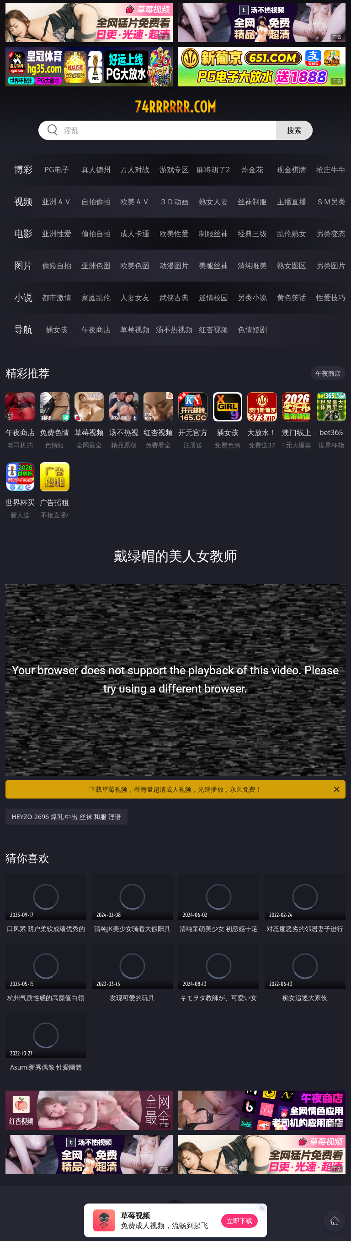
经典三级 (252, 234)
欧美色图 (134, 266)
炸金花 (252, 170)
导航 (23, 329)
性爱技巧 (331, 298)
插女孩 (57, 330)
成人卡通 (134, 234)
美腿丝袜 (213, 266)
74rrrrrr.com (175, 107)
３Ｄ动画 (174, 202)
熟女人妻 (213, 202)
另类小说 (252, 298)
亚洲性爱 (56, 234)
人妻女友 (134, 298)
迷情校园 (213, 298)
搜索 (294, 130)
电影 (23, 233)
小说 (23, 297)
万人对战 (134, 170)
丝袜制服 (252, 202)
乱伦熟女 (291, 234)
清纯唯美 (252, 266)
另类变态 (331, 234)
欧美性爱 (174, 234)
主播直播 (291, 202)
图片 (23, 265)
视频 (23, 201)
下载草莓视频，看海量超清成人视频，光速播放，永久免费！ (215, 789)
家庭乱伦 (96, 298)
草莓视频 (134, 330)
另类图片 (331, 266)
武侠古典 (174, 298)
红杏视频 (213, 330)
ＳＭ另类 (331, 202)
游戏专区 (174, 170)
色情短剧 (252, 330)
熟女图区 (291, 266)
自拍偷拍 (96, 202)
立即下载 (239, 1220)
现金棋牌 (291, 170)
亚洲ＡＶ (56, 202)
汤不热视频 (174, 330)
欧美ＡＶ (134, 202)
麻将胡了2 (213, 170)
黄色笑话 (291, 298)
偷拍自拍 (96, 234)
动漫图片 (174, 266)
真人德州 (96, 170)
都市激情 (56, 298)
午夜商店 (96, 330)
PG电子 (56, 170)
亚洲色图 (96, 266)
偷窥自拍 (56, 266)
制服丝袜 (213, 234)
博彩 (23, 169)
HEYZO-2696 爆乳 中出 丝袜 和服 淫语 (67, 816)
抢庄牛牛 (331, 170)
